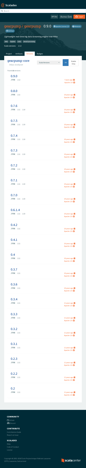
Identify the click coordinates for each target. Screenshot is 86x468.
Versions (29, 53)
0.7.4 (14, 135)
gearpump (12, 26)
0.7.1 (14, 180)
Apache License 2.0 (61, 26)
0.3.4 (14, 299)
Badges (40, 53)
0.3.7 (14, 269)
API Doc (54, 17)
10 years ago (69, 95)
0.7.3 (14, 150)
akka (6, 41)
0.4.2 (14, 225)
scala (19, 41)
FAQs (9, 444)
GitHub (10, 31)
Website (77, 26)
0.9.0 (14, 76)
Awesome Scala (66, 16)
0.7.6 (14, 106)
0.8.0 (14, 91)
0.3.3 (14, 314)
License (9, 450)
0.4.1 (14, 240)
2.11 (18, 95)
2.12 (19, 46)
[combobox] (49, 62)
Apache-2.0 (69, 82)
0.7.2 (14, 165)
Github (10, 420)
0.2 (13, 388)
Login (79, 17)
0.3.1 (14, 344)
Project (9, 53)
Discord (11, 423)
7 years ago (69, 80)
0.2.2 (14, 374)
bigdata (12, 41)
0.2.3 (14, 359)
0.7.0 (14, 195)
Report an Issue (12, 435)
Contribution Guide (14, 432)
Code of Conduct (13, 447)
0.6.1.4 (15, 210)
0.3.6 (14, 284)
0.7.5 (14, 121)
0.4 (13, 254)
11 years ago (69, 303)
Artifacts (19, 53)
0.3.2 (14, 329)
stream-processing (29, 41)
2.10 (23, 110)
